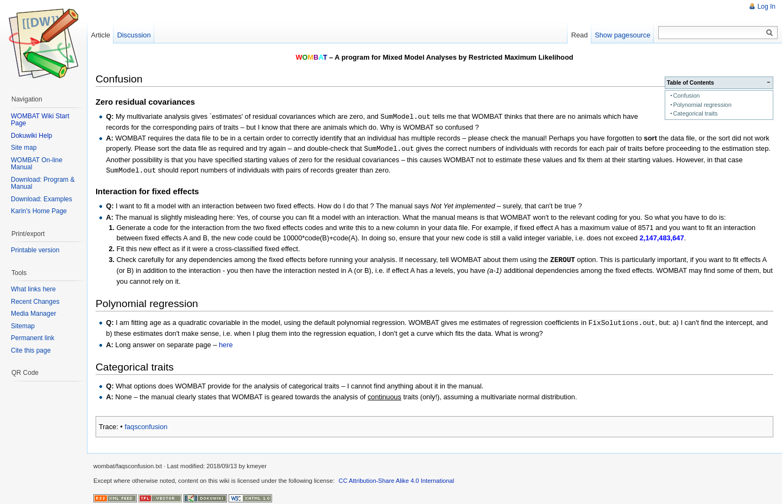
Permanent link (32, 338)
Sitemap (23, 326)
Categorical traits (695, 113)
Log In (766, 6)
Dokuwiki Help (31, 135)
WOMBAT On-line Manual (36, 163)
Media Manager (33, 313)
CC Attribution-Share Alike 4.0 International (397, 478)
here (226, 342)
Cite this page (31, 350)
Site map (23, 147)
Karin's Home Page (39, 211)
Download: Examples (41, 199)
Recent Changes (35, 301)
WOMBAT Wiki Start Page (40, 119)
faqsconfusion (145, 424)
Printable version (35, 250)
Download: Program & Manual (42, 183)
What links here (33, 289)
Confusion (686, 95)
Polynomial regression (702, 104)
